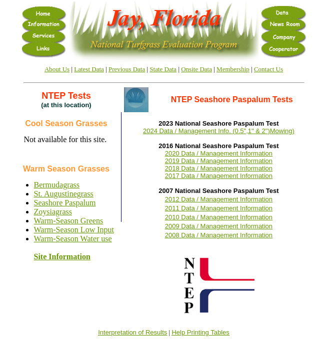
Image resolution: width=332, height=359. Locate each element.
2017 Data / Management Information (218, 176)
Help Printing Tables (200, 332)
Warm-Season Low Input (74, 229)
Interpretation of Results (132, 332)
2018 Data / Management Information (218, 168)
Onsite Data (196, 69)
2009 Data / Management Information (218, 226)
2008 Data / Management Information (218, 235)
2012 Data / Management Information (218, 199)
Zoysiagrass (53, 211)
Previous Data (126, 69)
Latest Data (89, 69)
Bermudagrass (57, 184)
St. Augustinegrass (64, 193)
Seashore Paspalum (65, 202)
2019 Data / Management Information (218, 161)
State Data (163, 69)
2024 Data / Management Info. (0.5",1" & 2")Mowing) (218, 131)
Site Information (62, 256)
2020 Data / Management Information (218, 153)
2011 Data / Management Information (218, 208)
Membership (233, 69)
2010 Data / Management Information (218, 217)
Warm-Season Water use (73, 238)
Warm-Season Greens (69, 220)
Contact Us (268, 69)
